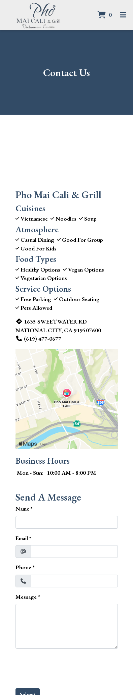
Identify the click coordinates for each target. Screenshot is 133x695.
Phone (23, 567)
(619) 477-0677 (38, 338)
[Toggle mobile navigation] (123, 15)
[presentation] (66, 667)
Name (22, 508)
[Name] (66, 522)
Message (26, 596)
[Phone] (74, 581)
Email (21, 538)
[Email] (74, 551)
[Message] (66, 626)
